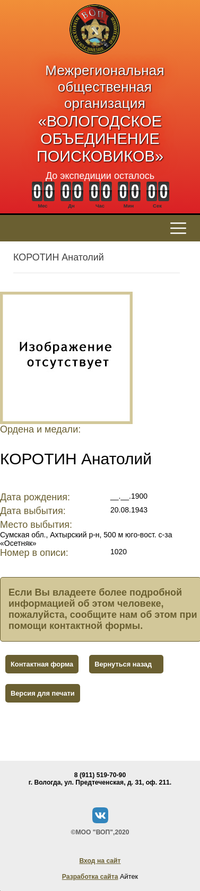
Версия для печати (43, 693)
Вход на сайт (99, 861)
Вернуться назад (123, 664)
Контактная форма (42, 664)
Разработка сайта (90, 876)
